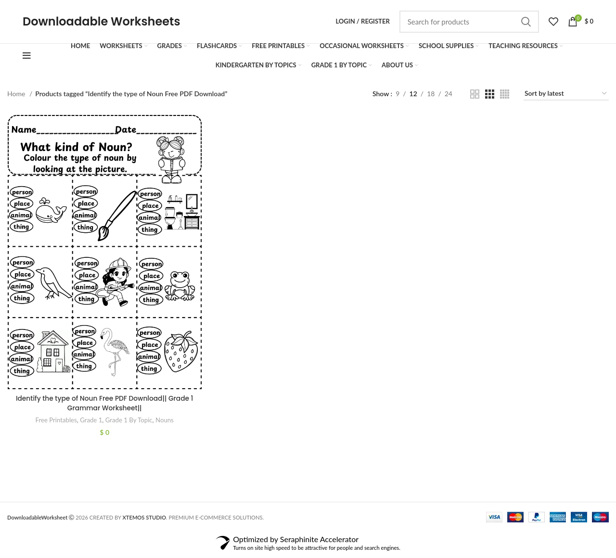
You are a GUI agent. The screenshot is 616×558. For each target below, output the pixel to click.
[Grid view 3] (489, 97)
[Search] (469, 24)
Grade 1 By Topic (129, 424)
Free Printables (56, 424)
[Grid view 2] (474, 97)
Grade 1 (90, 424)
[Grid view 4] (504, 97)
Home (17, 97)
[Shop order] (566, 98)
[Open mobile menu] (27, 59)
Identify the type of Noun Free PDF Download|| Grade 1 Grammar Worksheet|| (104, 407)
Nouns (164, 424)
